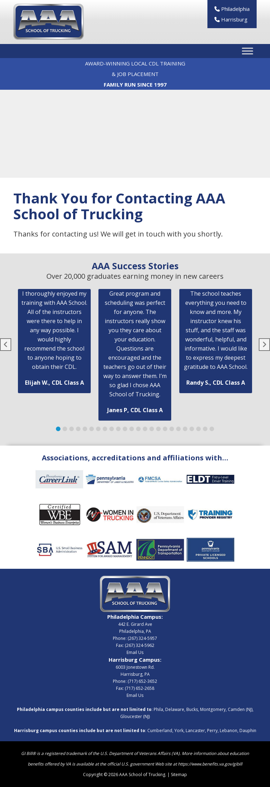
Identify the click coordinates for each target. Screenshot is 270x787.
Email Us (135, 652)
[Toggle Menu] (247, 51)
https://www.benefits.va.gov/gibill (210, 764)
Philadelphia (232, 8)
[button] (58, 429)
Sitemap (179, 774)
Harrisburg (231, 19)
